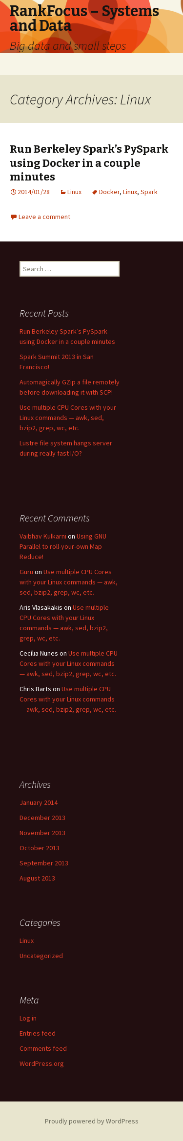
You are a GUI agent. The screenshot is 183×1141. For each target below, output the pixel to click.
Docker (109, 191)
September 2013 (44, 863)
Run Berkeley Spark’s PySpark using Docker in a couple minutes (89, 162)
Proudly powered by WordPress (92, 1121)
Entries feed (38, 1033)
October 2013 (40, 847)
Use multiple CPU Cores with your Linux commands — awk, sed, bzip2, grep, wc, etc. (68, 417)
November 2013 (42, 832)
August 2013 (37, 878)
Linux (74, 191)
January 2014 (39, 802)
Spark (149, 191)
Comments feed (43, 1048)
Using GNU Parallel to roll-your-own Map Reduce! (63, 546)
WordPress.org (42, 1063)
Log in (28, 1018)
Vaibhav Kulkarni (43, 536)
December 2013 (42, 817)
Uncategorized (41, 955)
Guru (26, 571)
